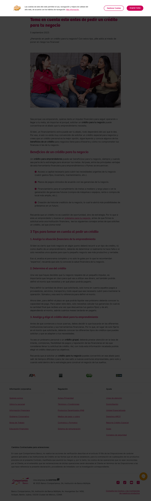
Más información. (72, 9)
